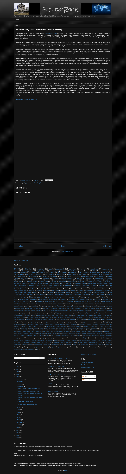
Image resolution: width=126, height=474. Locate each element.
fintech (84, 329)
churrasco (23, 326)
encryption (101, 328)
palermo (31, 338)
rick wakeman (17, 342)
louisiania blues (65, 290)
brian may (81, 306)
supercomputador (18, 315)
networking (61, 312)
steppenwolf (68, 344)
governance (50, 294)
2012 (17, 430)
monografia (108, 335)
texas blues (94, 269)
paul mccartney (58, 338)
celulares (89, 324)
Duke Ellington (27, 292)
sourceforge (47, 344)
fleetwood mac (94, 329)
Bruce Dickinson (107, 315)
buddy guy (43, 272)
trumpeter (102, 346)
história (73, 331)
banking (49, 306)
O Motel (50, 383)
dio (72, 308)
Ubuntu (51, 292)
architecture (39, 274)
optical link (16, 338)
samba (86, 303)
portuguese (27, 340)
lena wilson (109, 310)
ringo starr (73, 303)
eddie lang (18, 294)
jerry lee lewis (22, 290)
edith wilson (81, 328)
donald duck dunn (49, 301)
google (33, 310)
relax (99, 340)
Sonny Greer (62, 321)
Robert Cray (76, 276)
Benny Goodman (97, 315)
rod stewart (70, 296)
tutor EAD (108, 346)
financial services (77, 329)
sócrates (28, 346)
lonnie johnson (62, 272)
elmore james (24, 278)
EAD (32, 317)
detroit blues (16, 328)
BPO (74, 315)
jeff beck (78, 279)
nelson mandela (42, 337)
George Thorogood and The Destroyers (58, 297)
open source (28, 279)
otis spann (86, 285)
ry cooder (51, 313)
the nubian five (65, 346)
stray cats (101, 344)
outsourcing (81, 312)
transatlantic (102, 285)
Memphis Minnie (43, 281)
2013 (17, 428)
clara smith (16, 301)
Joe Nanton (67, 317)
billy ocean (98, 322)
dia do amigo (24, 328)
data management (50, 326)
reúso (109, 340)
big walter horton (53, 299)
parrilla (42, 338)
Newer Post (19, 246)
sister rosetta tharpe (86, 296)
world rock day (59, 315)
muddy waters (103, 271)
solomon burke (89, 313)
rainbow (56, 340)
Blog (17, 19)
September (20, 386)
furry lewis (51, 287)
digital (30, 328)
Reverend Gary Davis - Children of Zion (28, 391)
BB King (23, 272)
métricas (34, 337)
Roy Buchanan (33, 272)
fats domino (59, 329)
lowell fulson (16, 335)
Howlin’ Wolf (71, 274)
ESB (35, 297)
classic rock (60, 269)
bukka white (81, 281)
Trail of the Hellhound (87, 362)
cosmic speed (25, 301)
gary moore (30, 294)
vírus (53, 315)
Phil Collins (62, 276)
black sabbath (62, 299)
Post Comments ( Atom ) (67, 251)
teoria (59, 346)
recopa (67, 303)
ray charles (93, 285)
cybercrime (19, 279)
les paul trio (49, 285)
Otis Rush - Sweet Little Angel (56, 375)
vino (62, 283)
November (20, 381)
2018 (17, 367)
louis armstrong (49, 274)
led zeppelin (102, 310)
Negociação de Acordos (40, 319)
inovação (84, 331)
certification (95, 324)
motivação (28, 337)
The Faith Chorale (91, 321)
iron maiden (106, 331)
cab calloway (95, 306)
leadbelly (71, 287)
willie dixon (73, 271)
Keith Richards (33, 288)
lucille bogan (89, 301)
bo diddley (68, 292)
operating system (107, 337)
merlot (52, 335)
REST (45, 292)
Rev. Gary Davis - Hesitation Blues (27, 404)
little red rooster (68, 285)
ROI (81, 319)
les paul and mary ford (81, 287)
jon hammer (48, 333)
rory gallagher (99, 279)
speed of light (98, 313)
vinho (20, 281)
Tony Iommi (87, 305)
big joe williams (72, 281)
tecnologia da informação (42, 346)
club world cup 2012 (86, 292)
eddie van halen (72, 328)
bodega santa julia (18, 324)
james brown (63, 287)
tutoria (15, 347)
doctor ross (47, 328)
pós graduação (49, 340)
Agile (65, 315)
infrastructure (69, 294)
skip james (107, 279)
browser (36, 324)
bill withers (67, 306)
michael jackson (65, 335)
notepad (70, 337)
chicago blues (105, 269)
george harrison (60, 301)
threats (33, 315)
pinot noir (105, 338)
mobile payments (86, 335)
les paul (84, 279)
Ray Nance (90, 319)
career (78, 288)
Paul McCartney (63, 319)
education (88, 328)
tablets (33, 346)
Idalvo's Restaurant (53, 391)
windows (16, 349)
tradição (86, 346)
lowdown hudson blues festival (104, 333)
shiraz (101, 342)
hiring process (67, 331)
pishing (81, 271)
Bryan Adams (17, 317)
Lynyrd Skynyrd (88, 317)
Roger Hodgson (17, 321)
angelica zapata (32, 322)
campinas (101, 306)
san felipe (57, 313)
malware (16, 271)
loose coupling (91, 333)
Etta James (29, 274)
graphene (39, 310)
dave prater (71, 326)
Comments (86, 380)
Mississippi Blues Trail (87, 367)
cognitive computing (32, 326)
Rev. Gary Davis (39, 183)
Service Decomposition (44, 321)
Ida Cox (35, 292)
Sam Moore (80, 305)
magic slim (97, 301)
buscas (41, 324)
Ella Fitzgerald (42, 297)
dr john (92, 288)
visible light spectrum (55, 347)
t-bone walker (46, 278)
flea (88, 329)
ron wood (80, 303)
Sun (78, 321)
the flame (56, 283)
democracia (85, 326)
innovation (78, 294)
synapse (22, 346)
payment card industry (83, 338)
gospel (28, 183)
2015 (17, 374)
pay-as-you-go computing (70, 338)
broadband (87, 306)
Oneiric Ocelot (51, 319)
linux (92, 294)
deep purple (39, 301)
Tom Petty (100, 321)
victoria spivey (23, 288)
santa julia (79, 342)
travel (96, 346)
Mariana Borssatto (98, 317)
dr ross (53, 328)
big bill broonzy (100, 276)
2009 (17, 438)
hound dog (46, 310)
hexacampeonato (58, 331)
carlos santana (109, 306)
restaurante (62, 296)
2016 (17, 372)
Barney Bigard (80, 315)
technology (53, 276)
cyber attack (40, 285)
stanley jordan (54, 344)
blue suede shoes (73, 299)
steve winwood (93, 344)
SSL (75, 305)
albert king (79, 278)
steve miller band (84, 344)
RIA (77, 319)
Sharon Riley (55, 321)
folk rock (97, 308)
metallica (58, 335)
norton (64, 337)
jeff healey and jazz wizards (81, 310)
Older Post (107, 246)
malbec (73, 290)
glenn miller (28, 310)
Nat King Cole (21, 319)
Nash (15, 319)
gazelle (24, 331)
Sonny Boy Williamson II (67, 278)
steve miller (76, 344)
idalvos (78, 331)
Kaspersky (25, 271)
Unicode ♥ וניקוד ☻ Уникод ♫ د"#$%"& (59, 358)
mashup (47, 335)
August (19, 407)
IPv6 (38, 305)
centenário (109, 278)
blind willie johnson (99, 278)
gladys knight (31, 331)
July (18, 409)
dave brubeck (46, 308)
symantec (16, 346)
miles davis (23, 303)
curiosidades (38, 308)
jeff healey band (80, 301)
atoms (40, 306)
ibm (57, 287)
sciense (77, 296)
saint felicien (56, 342)
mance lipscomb (100, 294)
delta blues (28, 269)
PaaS (40, 292)
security (64, 271)
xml (37, 349)
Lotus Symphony (79, 317)
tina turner (107, 290)
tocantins (73, 346)
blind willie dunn (59, 292)
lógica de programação (26, 335)
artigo (39, 322)
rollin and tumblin (38, 279)
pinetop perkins (89, 290)
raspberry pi (62, 340)
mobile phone (95, 335)
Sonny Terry (53, 281)
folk (24, 183)
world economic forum (30, 349)
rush (46, 342)
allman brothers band (18, 306)
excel (45, 329)
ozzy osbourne (24, 338)
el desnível (94, 328)
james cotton (70, 301)
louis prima (17, 312)
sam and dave (64, 342)
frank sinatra (104, 308)
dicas (111, 292)
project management (51, 296)
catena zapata (82, 324)
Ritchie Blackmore (106, 319)
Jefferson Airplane (91, 297)
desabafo (92, 326)
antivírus (60, 288)
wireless (21, 349)
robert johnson (82, 274)
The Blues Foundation (87, 365)
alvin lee (27, 306)
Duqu (28, 317)
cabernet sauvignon (59, 324)
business (72, 288)
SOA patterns (69, 305)
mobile (78, 335)
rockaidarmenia (25, 342)
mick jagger (54, 312)
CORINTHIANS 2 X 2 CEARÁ (56, 366)
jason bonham (18, 333)
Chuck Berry (55, 278)
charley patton (21, 276)
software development (67, 313)
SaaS (105, 283)
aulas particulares (53, 322)
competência (42, 326)
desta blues (108, 326)
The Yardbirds (33, 299)
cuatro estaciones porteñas (100, 292)
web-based (95, 347)
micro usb (73, 335)
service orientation (93, 342)
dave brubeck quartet (61, 326)
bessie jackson (43, 299)
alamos (20, 322)
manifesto (32, 312)
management (25, 312)
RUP (85, 319)
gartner (19, 331)
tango (15, 281)
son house (47, 279)
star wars (62, 344)
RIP (69, 276)
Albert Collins (69, 283)
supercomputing (99, 290)
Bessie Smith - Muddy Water (25, 401)
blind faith (105, 322)
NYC (109, 317)
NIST (105, 317)
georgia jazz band (40, 294)
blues (20, 183)
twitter (19, 347)
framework (108, 329)
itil (111, 331)
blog (110, 322)
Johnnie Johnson (31, 287)
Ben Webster (89, 315)
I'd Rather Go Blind (75, 297)
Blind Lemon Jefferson (80, 283)
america (25, 322)
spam (88, 271)
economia (65, 328)
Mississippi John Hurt (95, 274)
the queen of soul (68, 279)
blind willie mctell (42, 287)
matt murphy (47, 312)
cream (32, 301)
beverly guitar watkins (58, 306)
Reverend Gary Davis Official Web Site (26, 99)
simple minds (108, 342)
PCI (57, 319)
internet (72, 310)
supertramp (108, 344)
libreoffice (84, 333)
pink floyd (48, 303)
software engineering (79, 313)
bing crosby (74, 306)
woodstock (52, 272)
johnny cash (41, 333)
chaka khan (102, 324)
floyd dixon (91, 308)
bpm (91, 299)
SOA (94, 271)
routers (38, 342)
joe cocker (39, 290)
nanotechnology (33, 303)
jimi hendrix (107, 281)
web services (105, 303)
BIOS (70, 315)
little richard (25, 283)
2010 (17, 435)
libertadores (47, 290)
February (20, 422)
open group (68, 312)
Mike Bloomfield (23, 299)
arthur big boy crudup (87, 276)
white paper (102, 347)
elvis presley (72, 272)
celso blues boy (106, 299)
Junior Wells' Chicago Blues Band (56, 305)
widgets (109, 347)
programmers (41, 340)
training (91, 346)
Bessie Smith (61, 274)
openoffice (98, 337)
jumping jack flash (94, 310)
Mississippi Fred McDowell (95, 283)
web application (87, 347)
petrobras (98, 338)
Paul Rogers (72, 319)
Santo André (26, 321)
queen (26, 313)
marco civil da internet (39, 335)
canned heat (97, 299)
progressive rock (94, 272)
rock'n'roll (83, 269)
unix (49, 315)
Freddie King (32, 305)
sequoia (85, 342)
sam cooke (72, 342)
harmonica (98, 288)
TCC (82, 321)
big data (73, 322)
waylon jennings (72, 347)
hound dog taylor (59, 294)
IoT (51, 317)
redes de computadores (84, 340)
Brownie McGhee (32, 281)
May (18, 414)
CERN (30, 297)
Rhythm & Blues (41, 271)
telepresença (53, 346)
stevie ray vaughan (35, 278)
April (18, 417)
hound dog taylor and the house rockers (59, 310)
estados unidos (38, 329)
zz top (108, 296)
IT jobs (45, 305)
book (25, 324)
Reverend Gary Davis (51, 33)
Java (55, 317)
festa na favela (67, 329)
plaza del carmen (100, 312)
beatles (66, 288)
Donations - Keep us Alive (21, 260)
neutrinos (41, 303)
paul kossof (80, 290)
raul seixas (72, 269)
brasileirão (30, 324)
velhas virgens (38, 347)
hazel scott (38, 331)
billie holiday (22, 285)
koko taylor (43, 276)
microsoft (108, 287)
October (19, 384)
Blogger (66, 470)
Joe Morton (60, 317)
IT (41, 305)
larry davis (64, 333)
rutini (50, 342)
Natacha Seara (29, 319)
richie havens (39, 313)
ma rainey (39, 283)
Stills (68, 321)
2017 (17, 369)
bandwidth (61, 322)
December (20, 379)
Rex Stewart (98, 319)
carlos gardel (74, 324)
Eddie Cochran (38, 317)
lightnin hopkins (58, 285)
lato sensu (78, 333)
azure (44, 306)
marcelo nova (39, 312)
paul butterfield (49, 338)
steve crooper (107, 313)
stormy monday (48, 283)
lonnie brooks (55, 290)
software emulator (38, 344)
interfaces (90, 331)
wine (25, 281)
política (21, 340)
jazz (32, 183)
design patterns (99, 326)
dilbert (68, 308)
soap (31, 344)
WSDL (105, 321)
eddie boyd (77, 308)
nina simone (34, 296)
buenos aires (108, 274)
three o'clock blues (41, 315)
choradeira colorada (20, 308)
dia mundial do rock (92, 281)
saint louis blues (18, 274)
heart (44, 331)
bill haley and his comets (88, 322)
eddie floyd (84, 308)
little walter (32, 283)
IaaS (83, 297)
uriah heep (30, 347)
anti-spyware (34, 306)
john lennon (86, 294)
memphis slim (77, 285)
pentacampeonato (90, 312)
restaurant (104, 340)
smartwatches (25, 344)
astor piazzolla (62, 281)
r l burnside (91, 279)
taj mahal (102, 296)
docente (41, 328)
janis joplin (106, 288)
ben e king (67, 322)
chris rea (17, 326)
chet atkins (109, 324)
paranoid (37, 338)
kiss (59, 333)
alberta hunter (52, 288)
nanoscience (25, 296)
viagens (16, 288)
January (19, 425)
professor (34, 340)
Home (63, 246)
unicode (25, 347)
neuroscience (51, 337)
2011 (17, 433)
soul (32, 271)
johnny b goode (33, 333)
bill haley (79, 322)
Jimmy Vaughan (102, 297)
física (15, 331)
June (18, 412)
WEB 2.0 (94, 305)
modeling (102, 335)
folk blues (102, 329)
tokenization (79, 346)
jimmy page (31, 290)
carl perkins (85, 288)
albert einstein (107, 305)
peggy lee (92, 338)
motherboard (21, 337)
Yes (110, 321)
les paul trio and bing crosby (96, 287)
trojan (98, 303)
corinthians (40, 269)
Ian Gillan (46, 317)
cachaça (67, 324)
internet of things (98, 331)
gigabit (22, 310)
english (21, 329)
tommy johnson (18, 292)
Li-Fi (73, 317)
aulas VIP (44, 322)
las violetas (71, 333)
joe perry (26, 333)
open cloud (91, 337)
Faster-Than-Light (23, 305)
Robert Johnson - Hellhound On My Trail (28, 388)
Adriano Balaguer (20, 287)
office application (83, 337)
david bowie (78, 326)
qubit (22, 313)
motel (15, 337)
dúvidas (59, 328)
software (96, 296)
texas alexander (57, 279)
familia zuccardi (51, 329)
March (19, 419)
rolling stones (106, 272)
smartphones (17, 344)
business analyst (49, 324)
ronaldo (33, 342)
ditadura (36, 328)
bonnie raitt (76, 292)
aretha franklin (88, 278)
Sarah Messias (34, 321)
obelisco (75, 337)
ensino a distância (29, 329)
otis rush (75, 312)
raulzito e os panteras (72, 340)
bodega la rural (84, 299)
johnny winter (83, 272)
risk (45, 313)
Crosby (23, 317)
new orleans (58, 337)
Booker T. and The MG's (20, 297)
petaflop (42, 296)
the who (92, 303)
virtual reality (46, 347)
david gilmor (54, 308)
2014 (17, 377)
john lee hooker (32, 276)
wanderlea (64, 347)
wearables (80, 347)
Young (15, 322)
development (62, 308)
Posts (84, 376)
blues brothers (31, 285)
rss (42, 342)
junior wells (16, 283)
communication (29, 308)
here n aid (49, 331)
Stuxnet (73, 321)
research (32, 313)
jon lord (55, 333)
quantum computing (58, 303)
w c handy (109, 285)
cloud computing (54, 271)
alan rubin (100, 305)
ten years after (27, 315)
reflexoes (94, 340)
